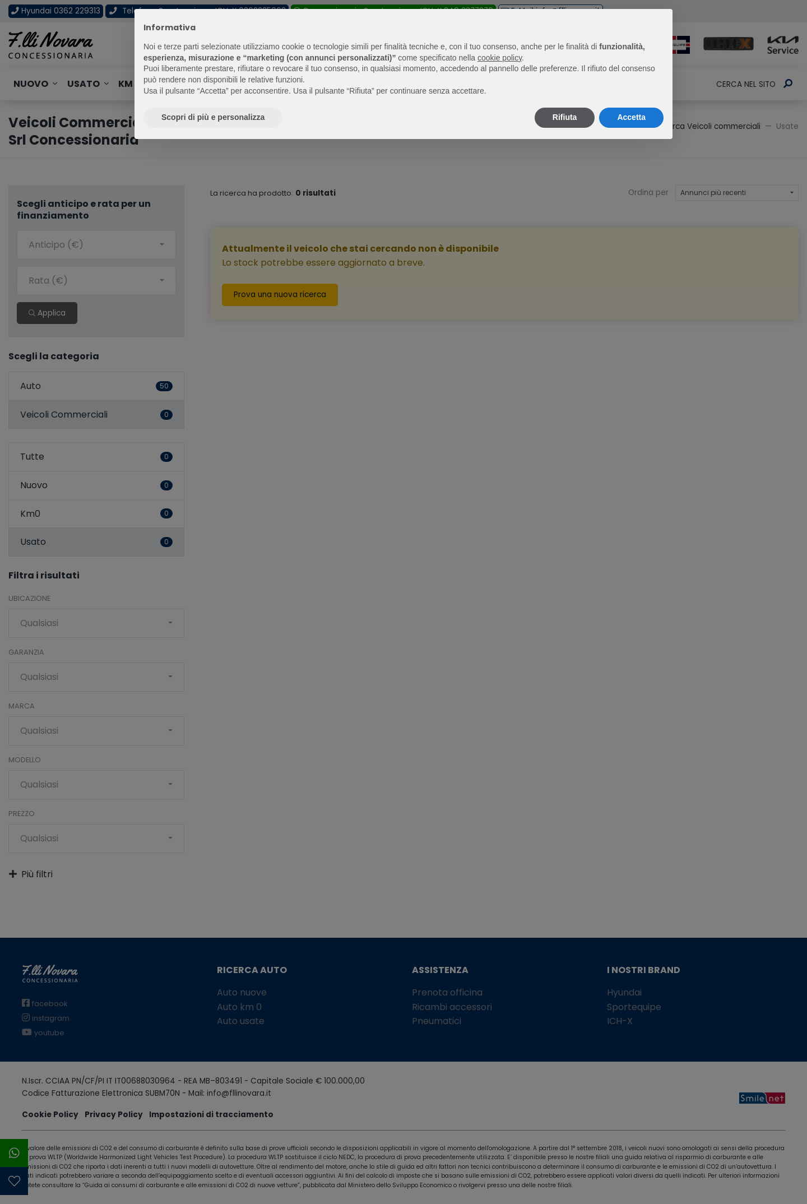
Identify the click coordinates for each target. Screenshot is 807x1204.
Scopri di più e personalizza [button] (213, 117)
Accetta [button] (631, 117)
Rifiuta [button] (565, 117)
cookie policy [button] (499, 57)
